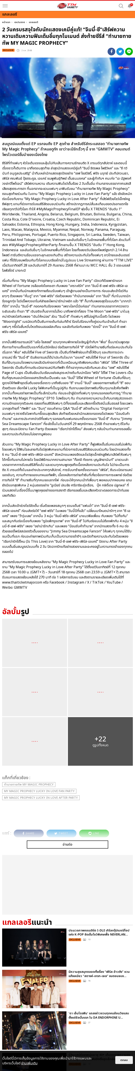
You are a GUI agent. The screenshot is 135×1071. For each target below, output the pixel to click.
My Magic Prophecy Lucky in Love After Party (41, 798)
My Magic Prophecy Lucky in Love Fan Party (39, 791)
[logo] (67, 6)
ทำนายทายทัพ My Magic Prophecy (29, 784)
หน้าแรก (6, 22)
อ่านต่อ (67, 844)
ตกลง (124, 1060)
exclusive (19, 22)
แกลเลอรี (33, 22)
